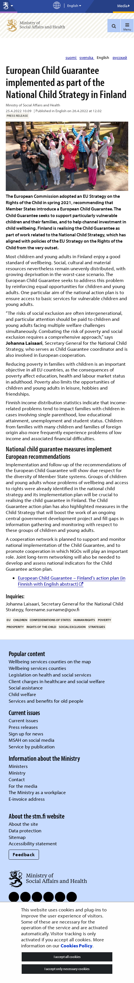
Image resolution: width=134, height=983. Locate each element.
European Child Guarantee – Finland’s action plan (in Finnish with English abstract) (71, 581)
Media (123, 5)
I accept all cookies (67, 957)
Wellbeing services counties (37, 668)
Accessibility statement (33, 843)
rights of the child (41, 627)
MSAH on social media (31, 740)
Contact (17, 779)
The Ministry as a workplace (37, 792)
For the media (23, 786)
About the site (23, 824)
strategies (96, 627)
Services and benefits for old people (46, 701)
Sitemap (17, 837)
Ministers (18, 766)
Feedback (24, 854)
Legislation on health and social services (50, 675)
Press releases (23, 727)
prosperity (15, 627)
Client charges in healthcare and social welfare (57, 681)
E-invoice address (27, 799)
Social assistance (26, 688)
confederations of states (50, 620)
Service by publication (32, 747)
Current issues (23, 720)
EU (8, 620)
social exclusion (72, 627)
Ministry (17, 773)
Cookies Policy (76, 945)
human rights (84, 620)
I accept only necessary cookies (67, 969)
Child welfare (22, 694)
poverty (104, 620)
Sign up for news (26, 734)
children (20, 620)
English (103, 57)
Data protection (25, 830)
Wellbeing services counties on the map (50, 661)
